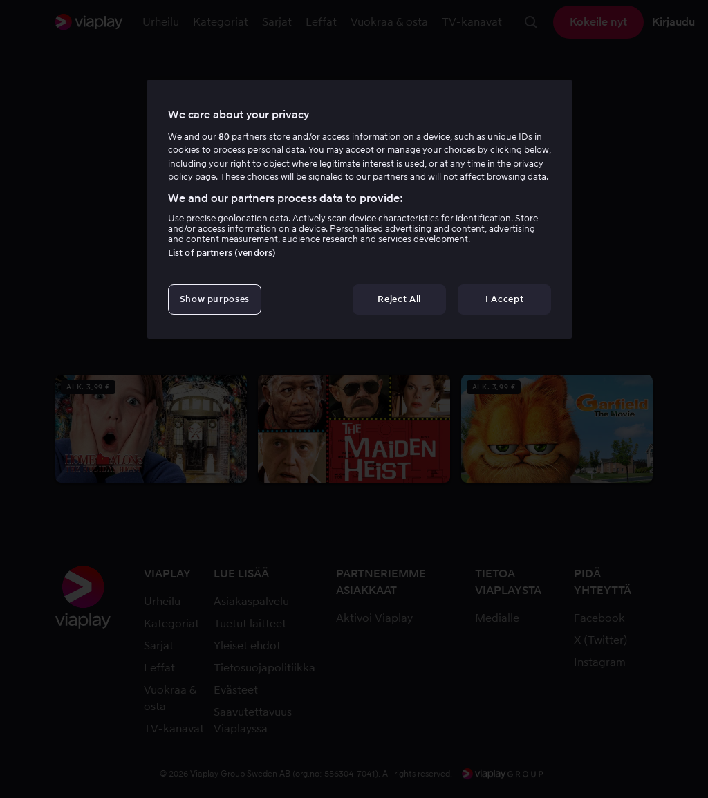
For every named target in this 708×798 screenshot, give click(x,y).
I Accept (504, 299)
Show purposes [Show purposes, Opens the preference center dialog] (215, 299)
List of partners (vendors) (222, 253)
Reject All (399, 299)
